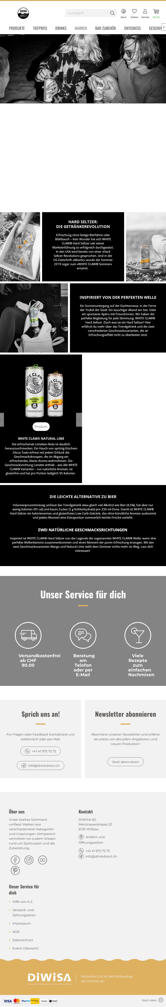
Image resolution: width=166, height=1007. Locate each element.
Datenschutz (22, 940)
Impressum (21, 923)
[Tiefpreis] (40, 29)
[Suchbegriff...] (91, 13)
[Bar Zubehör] (105, 29)
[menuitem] (91, 13)
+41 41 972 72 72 (44, 751)
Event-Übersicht (25, 948)
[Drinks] (61, 29)
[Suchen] (112, 13)
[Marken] (81, 29)
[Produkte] (17, 29)
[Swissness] (132, 29)
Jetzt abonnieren (125, 762)
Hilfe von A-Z (22, 902)
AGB (15, 932)
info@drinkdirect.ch (44, 766)
